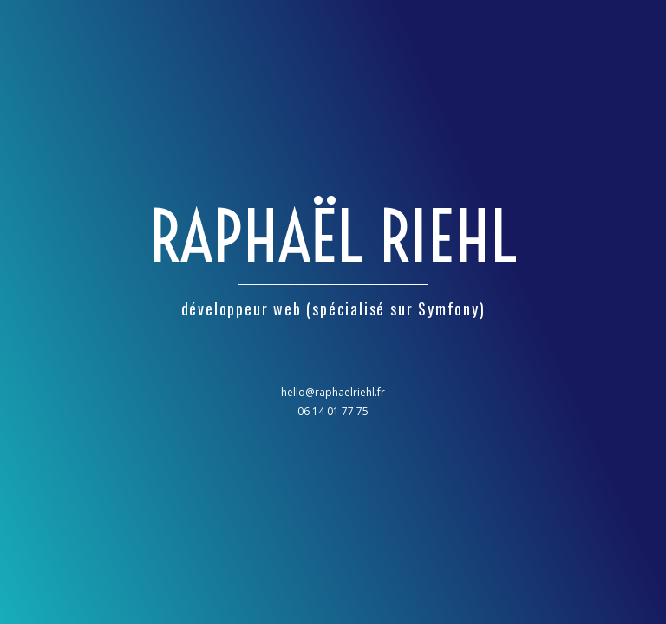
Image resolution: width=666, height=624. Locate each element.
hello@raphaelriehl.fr (333, 392)
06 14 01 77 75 (333, 411)
